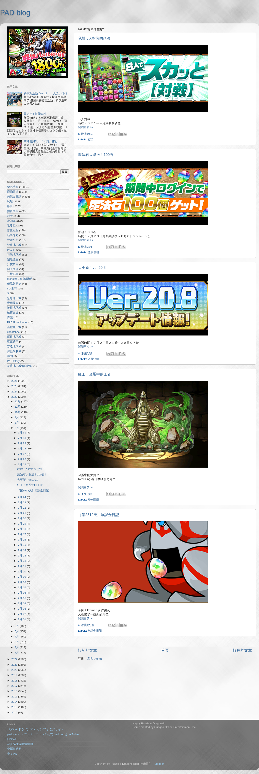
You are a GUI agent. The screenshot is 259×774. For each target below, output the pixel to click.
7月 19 (22, 523)
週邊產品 (12, 259)
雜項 (90, 139)
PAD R (11, 249)
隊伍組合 (12, 230)
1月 (17, 652)
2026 (14, 380)
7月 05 (22, 598)
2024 (14, 391)
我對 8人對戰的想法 (94, 38)
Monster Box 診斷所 (19, 278)
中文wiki (12, 753)
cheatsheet (13, 331)
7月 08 (22, 582)
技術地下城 (14, 307)
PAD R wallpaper (17, 322)
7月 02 (22, 613)
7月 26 (22, 459)
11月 (18, 406)
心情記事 (12, 274)
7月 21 (22, 513)
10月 (18, 412)
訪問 (10, 356)
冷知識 (11, 220)
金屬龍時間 (14, 748)
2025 (14, 386)
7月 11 (22, 566)
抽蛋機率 (12, 211)
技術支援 (12, 312)
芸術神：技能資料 (35, 113)
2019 (14, 675)
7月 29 (22, 443)
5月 (17, 631)
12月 (18, 401)
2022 (14, 659)
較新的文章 (87, 650)
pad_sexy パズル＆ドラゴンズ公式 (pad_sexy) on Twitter (43, 734)
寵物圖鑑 (93, 499)
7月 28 (22, 448)
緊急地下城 (14, 298)
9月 (17, 417)
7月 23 (22, 502)
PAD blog (15, 12)
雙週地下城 (14, 244)
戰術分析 (12, 240)
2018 (14, 680)
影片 (10, 206)
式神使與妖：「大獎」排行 (41, 141)
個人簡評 (12, 269)
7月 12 (22, 560)
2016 (14, 691)
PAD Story (13, 361)
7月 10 (22, 571)
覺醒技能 (12, 302)
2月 (17, 647)
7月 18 (22, 528)
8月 (17, 422)
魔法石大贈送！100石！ (97, 155)
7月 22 (22, 507)
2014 (14, 701)
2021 (14, 664)
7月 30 (22, 438)
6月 (17, 626)
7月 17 (22, 534)
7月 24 (22, 497)
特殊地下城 (14, 254)
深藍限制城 (14, 351)
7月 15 (22, 544)
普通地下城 (14, 346)
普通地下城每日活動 (20, 365)
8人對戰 (12, 288)
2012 (14, 712)
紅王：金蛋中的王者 (94, 374)
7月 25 (22, 464)
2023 (14, 396)
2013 (14, 707)
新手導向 (12, 235)
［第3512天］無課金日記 (98, 515)
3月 (17, 642)
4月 (17, 636)
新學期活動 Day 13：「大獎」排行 (45, 93)
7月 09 (22, 576)
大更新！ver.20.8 (92, 268)
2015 (14, 696)
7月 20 (22, 518)
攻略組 (11, 225)
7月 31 (22, 432)
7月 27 (22, 453)
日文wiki (12, 739)
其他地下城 (14, 327)
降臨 (10, 317)
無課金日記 (95, 630)
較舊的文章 (242, 650)
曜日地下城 (14, 336)
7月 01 (22, 619)
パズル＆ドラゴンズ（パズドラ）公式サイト (35, 729)
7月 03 (22, 608)
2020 (14, 669)
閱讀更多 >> (85, 127)
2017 (14, 685)
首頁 (165, 650)
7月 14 (22, 550)
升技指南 (12, 264)
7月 (17, 428)
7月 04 (22, 603)
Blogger (159, 763)
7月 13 (22, 555)
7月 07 (22, 587)
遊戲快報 (93, 252)
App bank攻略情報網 (20, 744)
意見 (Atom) (94, 658)
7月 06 (22, 592)
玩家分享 (12, 341)
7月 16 (22, 539)
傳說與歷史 (14, 283)
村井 (10, 216)
